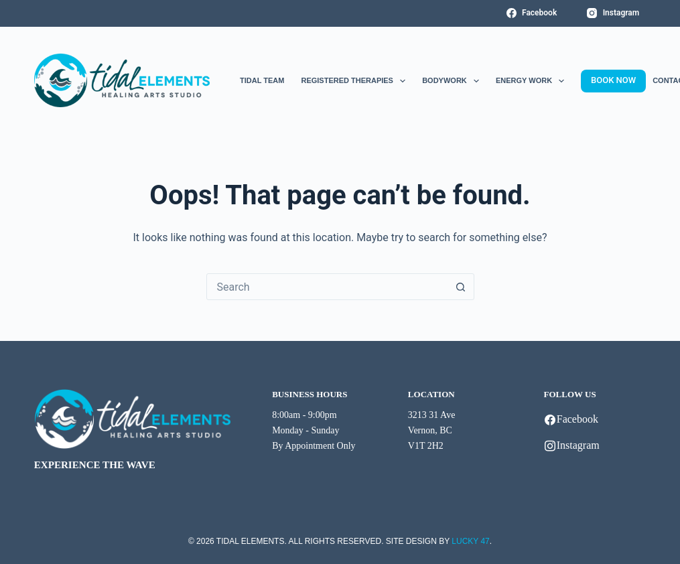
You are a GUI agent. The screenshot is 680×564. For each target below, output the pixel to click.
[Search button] (461, 286)
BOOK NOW (613, 80)
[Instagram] (613, 13)
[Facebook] (531, 13)
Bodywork (450, 81)
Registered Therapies (353, 81)
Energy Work (530, 81)
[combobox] (327, 286)
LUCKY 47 (470, 541)
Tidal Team (262, 80)
